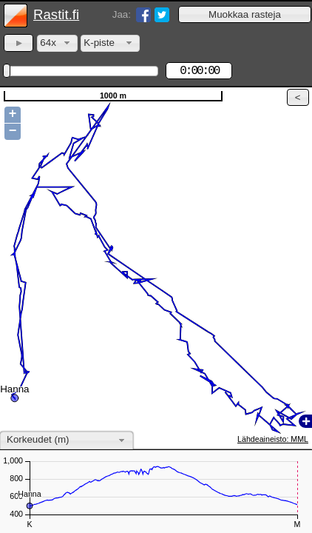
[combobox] (57, 43)
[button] (244, 14)
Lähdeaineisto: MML (272, 439)
